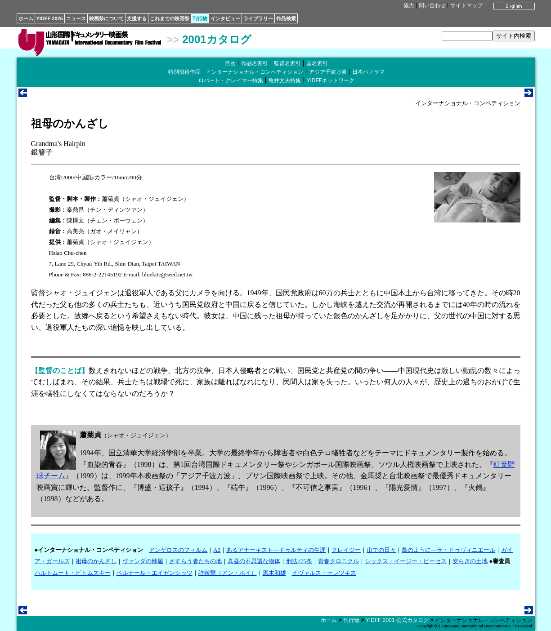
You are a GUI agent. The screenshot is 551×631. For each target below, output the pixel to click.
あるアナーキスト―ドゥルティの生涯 (276, 550)
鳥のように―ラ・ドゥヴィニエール (448, 550)
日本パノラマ (368, 72)
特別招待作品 (184, 72)
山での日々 (381, 550)
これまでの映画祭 (169, 18)
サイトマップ (466, 5)
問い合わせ (432, 5)
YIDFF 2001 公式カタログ (397, 620)
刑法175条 (299, 561)
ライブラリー (258, 18)
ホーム (25, 18)
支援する (137, 18)
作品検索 (286, 18)
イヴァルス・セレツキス (324, 572)
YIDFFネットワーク (331, 80)
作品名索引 (254, 63)
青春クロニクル (338, 561)
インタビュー (225, 18)
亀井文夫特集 (285, 80)
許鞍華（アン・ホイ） (227, 572)
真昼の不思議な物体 (254, 561)
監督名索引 (287, 63)
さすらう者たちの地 (195, 561)
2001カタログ (216, 39)
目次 (230, 63)
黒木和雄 (274, 572)
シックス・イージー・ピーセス (406, 561)
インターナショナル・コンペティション (254, 72)
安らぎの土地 (470, 561)
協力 (408, 5)
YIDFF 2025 (49, 18)
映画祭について (106, 18)
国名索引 (317, 63)
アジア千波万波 (328, 72)
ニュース (76, 18)
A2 (216, 550)
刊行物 (200, 18)
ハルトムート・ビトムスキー (73, 572)
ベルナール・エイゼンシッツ (154, 572)
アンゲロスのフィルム (178, 550)
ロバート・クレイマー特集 (230, 80)
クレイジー (346, 550)
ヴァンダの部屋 (142, 561)
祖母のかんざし (96, 561)
